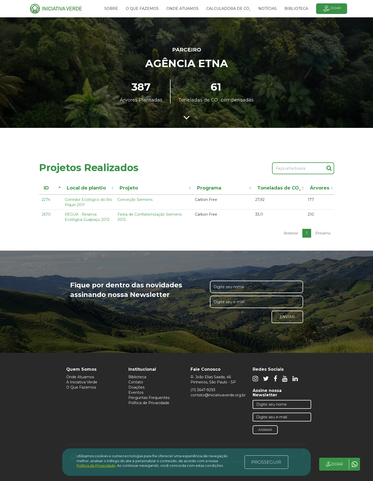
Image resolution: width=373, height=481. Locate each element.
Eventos (135, 392)
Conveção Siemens (135, 199)
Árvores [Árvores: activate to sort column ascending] (319, 188)
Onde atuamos (182, 8)
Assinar (265, 430)
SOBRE (111, 8)
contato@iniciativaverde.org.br (218, 395)
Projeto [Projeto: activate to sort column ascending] (129, 188)
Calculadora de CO (228, 9)
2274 (46, 199)
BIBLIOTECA (296, 8)
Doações (136, 387)
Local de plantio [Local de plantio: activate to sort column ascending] (86, 188)
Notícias (267, 8)
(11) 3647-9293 (203, 390)
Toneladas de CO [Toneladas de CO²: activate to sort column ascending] (279, 189)
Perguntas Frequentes (149, 397)
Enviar (287, 317)
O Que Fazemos (81, 387)
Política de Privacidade (148, 402)
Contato (135, 382)
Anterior (291, 233)
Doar (331, 8)
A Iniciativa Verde (81, 382)
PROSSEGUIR (266, 462)
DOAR (334, 464)
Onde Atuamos (80, 377)
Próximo (323, 233)
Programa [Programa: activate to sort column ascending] (209, 188)
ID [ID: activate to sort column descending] (46, 188)
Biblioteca (137, 377)
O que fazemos (142, 8)
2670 (46, 214)
